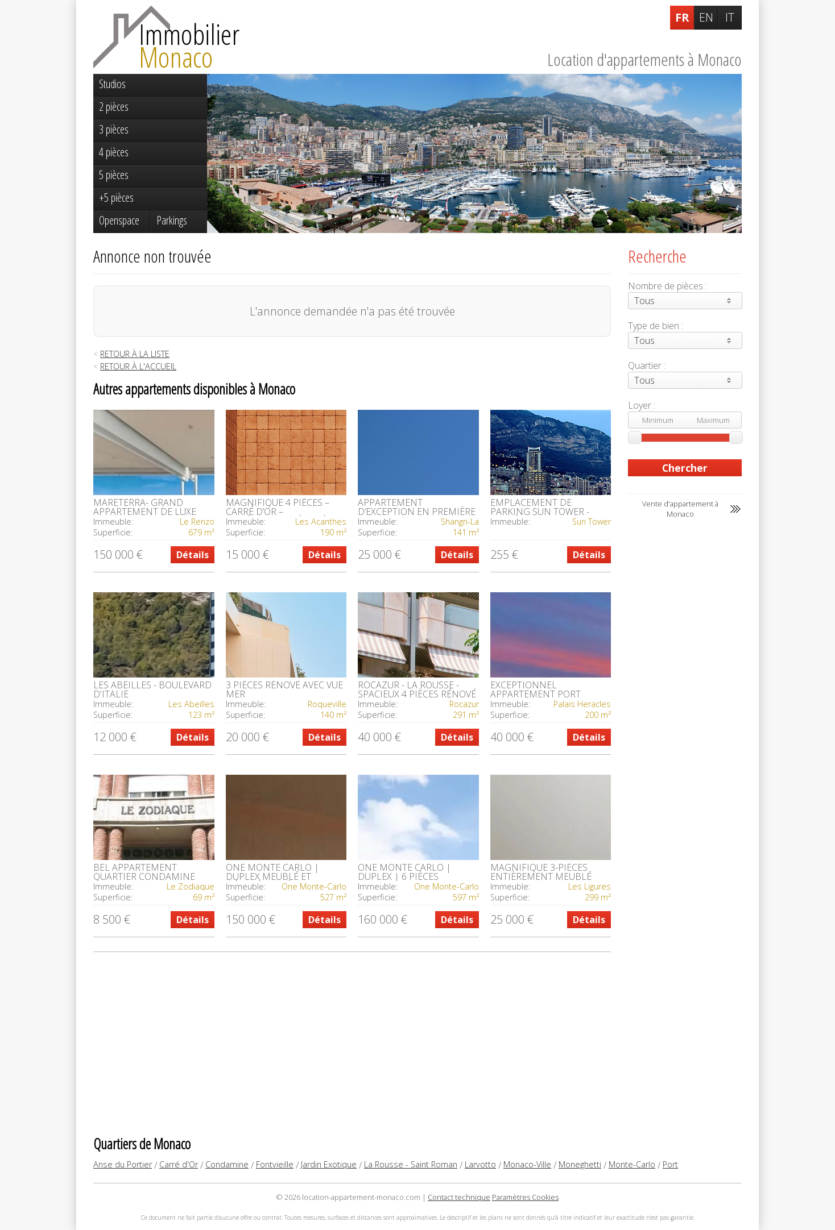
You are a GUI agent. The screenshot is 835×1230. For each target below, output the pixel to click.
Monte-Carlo (632, 1164)
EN (706, 17)
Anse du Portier (122, 1164)
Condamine (227, 1164)
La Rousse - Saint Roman (410, 1164)
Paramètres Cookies (525, 1197)
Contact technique (459, 1197)
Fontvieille (275, 1164)
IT (729, 17)
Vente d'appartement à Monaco (680, 508)
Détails (192, 554)
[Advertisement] (352, 1043)
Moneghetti (580, 1164)
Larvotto (480, 1164)
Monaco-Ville (527, 1164)
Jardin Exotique (329, 1164)
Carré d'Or (178, 1164)
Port (670, 1164)
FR (682, 17)
